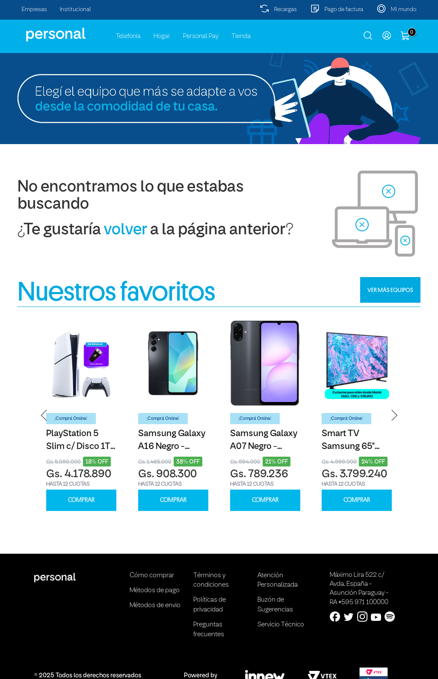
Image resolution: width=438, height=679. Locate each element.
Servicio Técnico (280, 625)
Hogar (162, 36)
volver (125, 230)
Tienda (241, 36)
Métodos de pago (155, 590)
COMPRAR (81, 500)
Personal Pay (201, 36)
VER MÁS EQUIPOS (390, 290)
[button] (44, 415)
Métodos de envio (155, 605)
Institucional (75, 9)
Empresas (34, 9)
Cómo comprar (152, 576)
